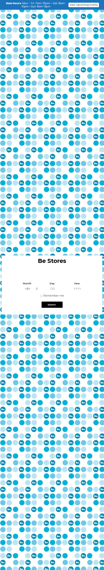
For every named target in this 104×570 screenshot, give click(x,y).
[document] (52, 285)
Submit (52, 304)
